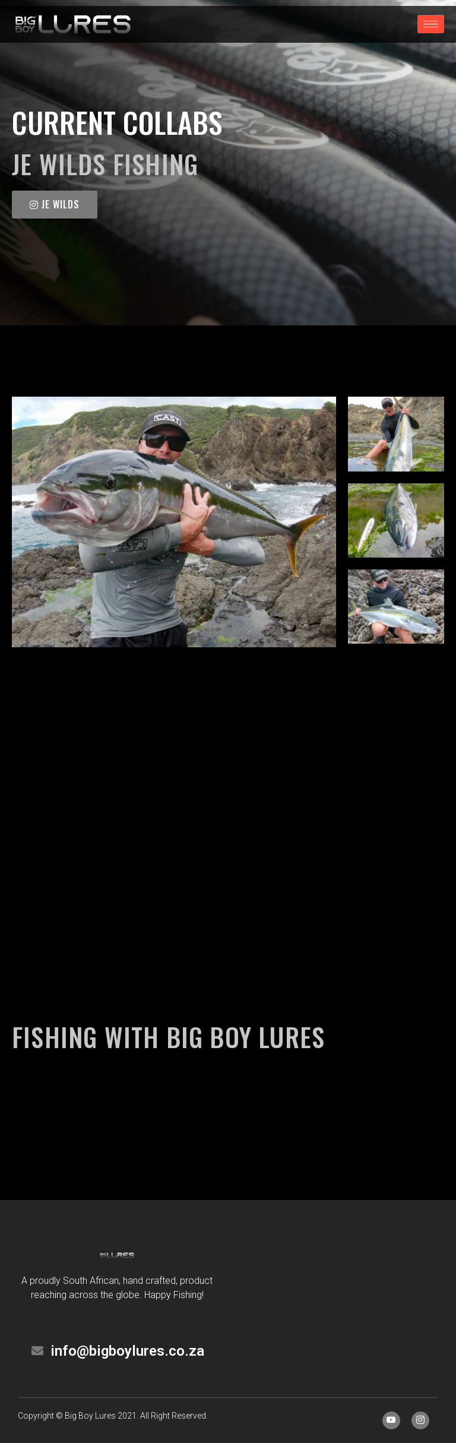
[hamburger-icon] (430, 24)
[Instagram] (420, 1420)
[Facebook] (391, 1420)
